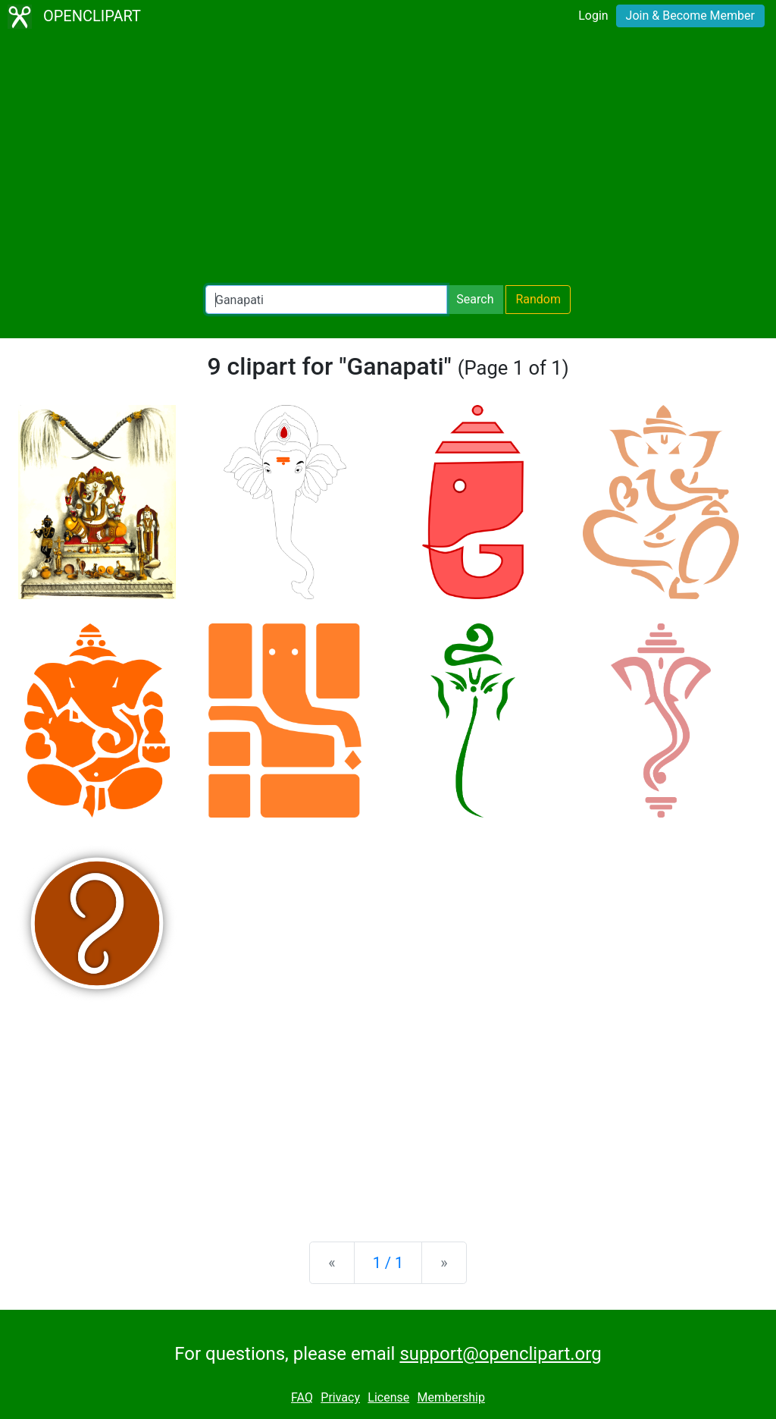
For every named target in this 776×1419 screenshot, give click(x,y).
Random (538, 299)
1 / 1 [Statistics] (388, 1263)
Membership (451, 1397)
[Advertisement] (388, 159)
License (388, 1397)
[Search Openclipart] (326, 299)
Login (593, 15)
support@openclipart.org (500, 1353)
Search (474, 299)
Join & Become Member (690, 15)
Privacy (340, 1397)
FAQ (302, 1397)
